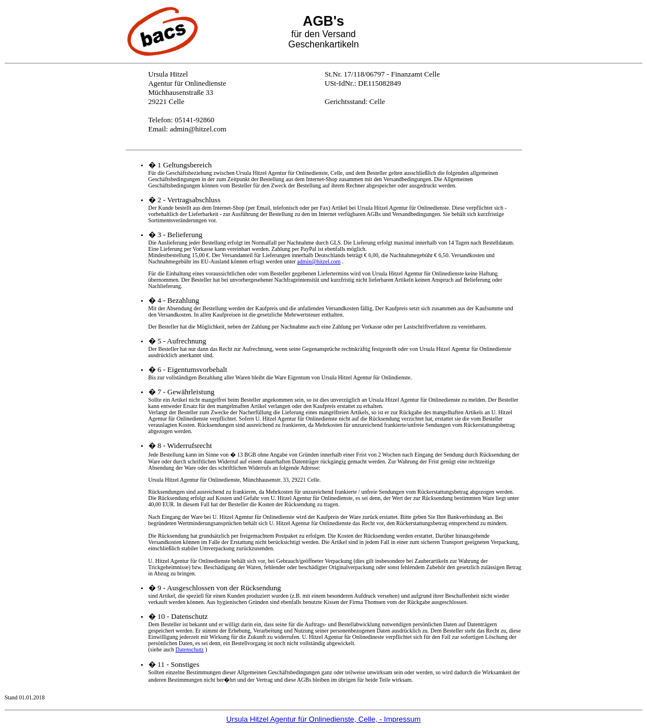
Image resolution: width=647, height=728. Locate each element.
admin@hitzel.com (318, 261)
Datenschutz (189, 649)
